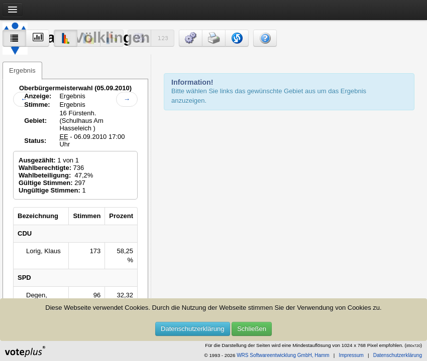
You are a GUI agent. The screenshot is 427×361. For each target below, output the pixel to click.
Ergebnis (22, 70)
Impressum (351, 355)
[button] (190, 38)
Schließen (251, 328)
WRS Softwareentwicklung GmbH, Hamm (283, 355)
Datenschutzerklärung (192, 328)
